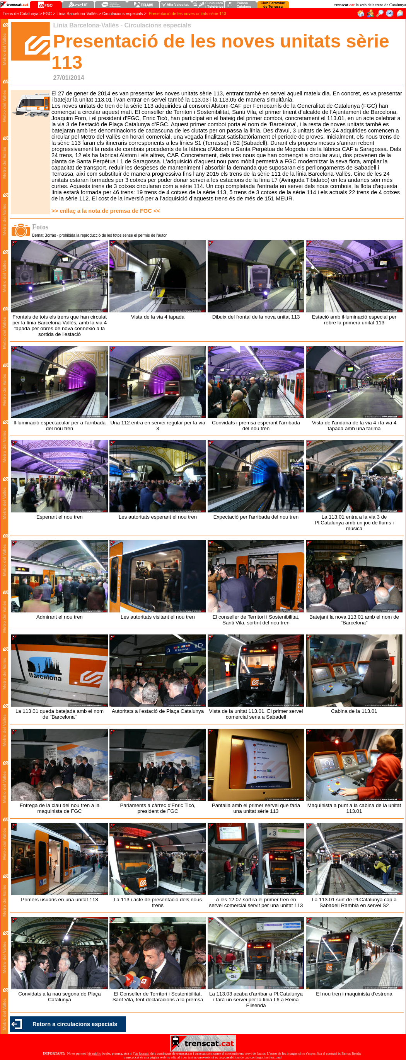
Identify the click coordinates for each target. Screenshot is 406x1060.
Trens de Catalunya (21, 13)
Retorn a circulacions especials (74, 1024)
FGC (47, 13)
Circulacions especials (122, 13)
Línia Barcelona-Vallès (77, 13)
